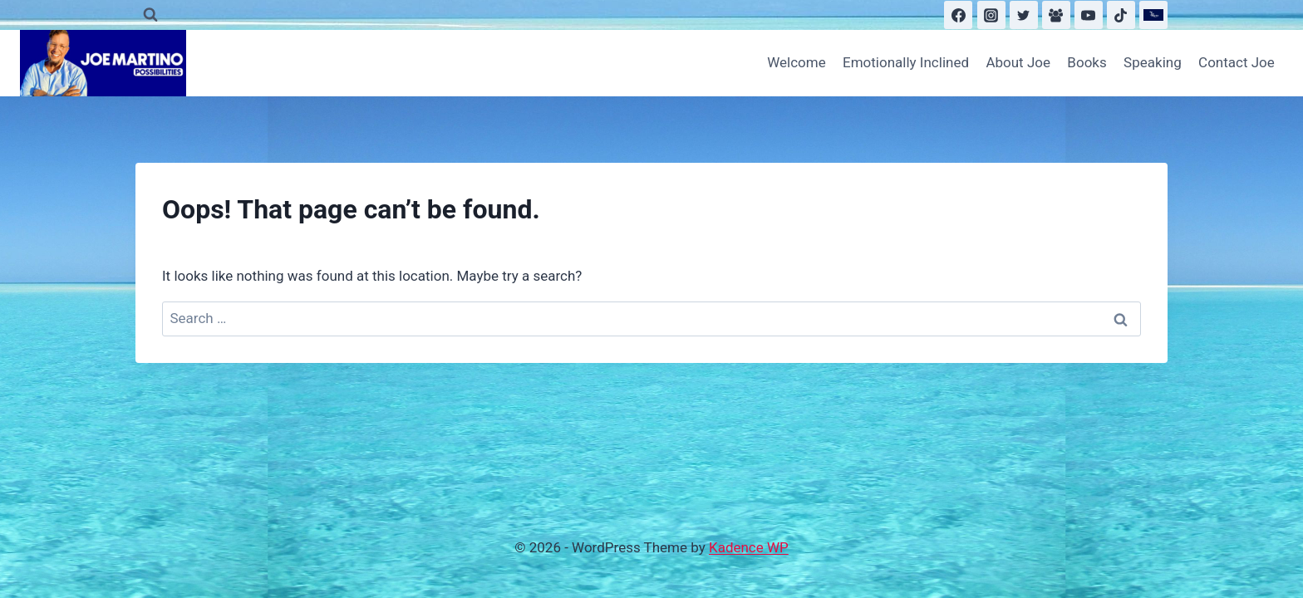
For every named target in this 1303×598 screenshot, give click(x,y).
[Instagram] (991, 15)
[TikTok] (1121, 15)
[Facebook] (958, 15)
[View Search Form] (150, 15)
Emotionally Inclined (906, 62)
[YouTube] (1088, 15)
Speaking (1153, 62)
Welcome (796, 62)
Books (1086, 62)
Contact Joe (1236, 62)
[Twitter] (1024, 15)
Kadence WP (749, 547)
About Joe (1018, 62)
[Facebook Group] (1056, 15)
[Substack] (1153, 15)
